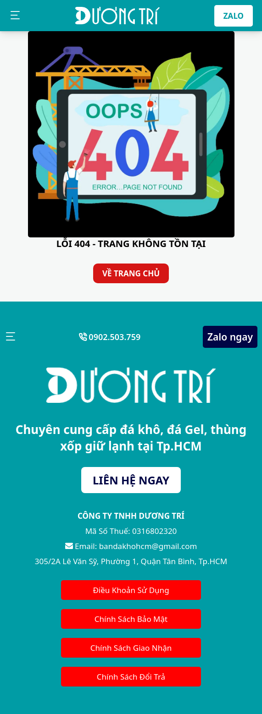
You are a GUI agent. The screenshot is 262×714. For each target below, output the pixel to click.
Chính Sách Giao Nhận (131, 648)
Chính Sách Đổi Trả (131, 676)
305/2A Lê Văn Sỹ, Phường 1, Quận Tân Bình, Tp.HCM (131, 561)
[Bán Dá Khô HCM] (117, 15)
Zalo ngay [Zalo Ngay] (230, 336)
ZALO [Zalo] (233, 16)
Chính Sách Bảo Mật (131, 619)
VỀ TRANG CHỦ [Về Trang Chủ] (131, 273)
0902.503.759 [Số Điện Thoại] (114, 336)
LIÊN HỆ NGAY (131, 480)
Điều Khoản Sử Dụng (131, 590)
